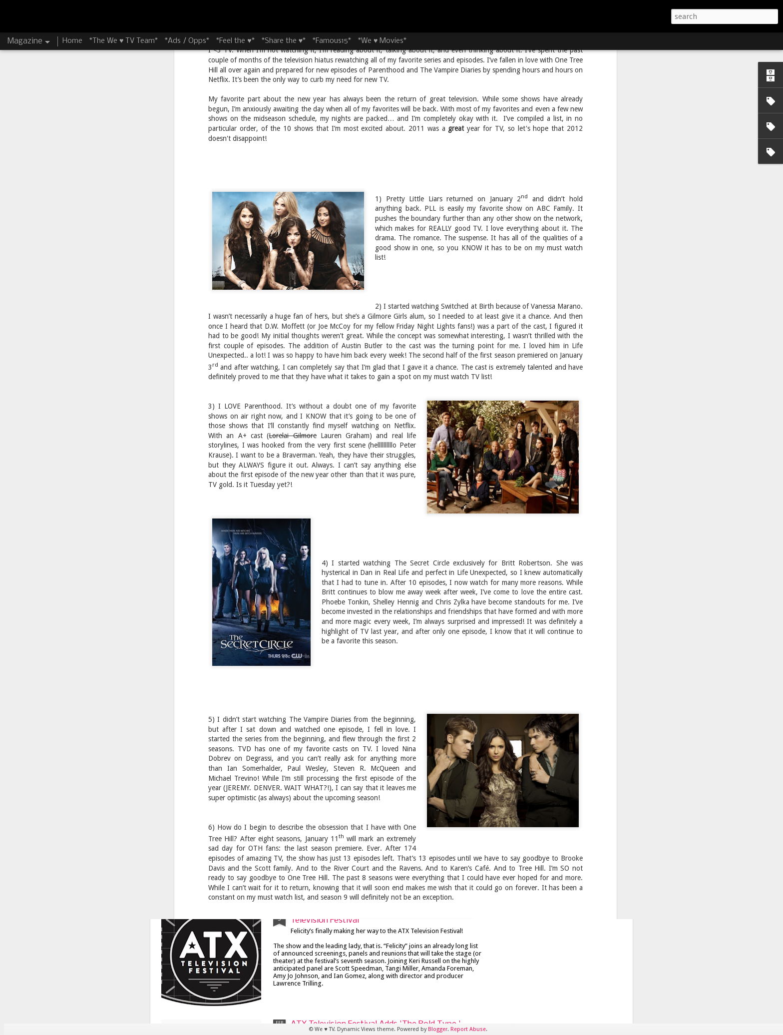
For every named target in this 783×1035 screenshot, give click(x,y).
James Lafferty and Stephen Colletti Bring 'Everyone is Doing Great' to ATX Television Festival (372, 807)
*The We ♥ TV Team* (123, 41)
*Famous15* (332, 41)
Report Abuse (468, 1029)
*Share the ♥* (284, 41)
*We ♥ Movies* (382, 41)
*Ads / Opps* (187, 41)
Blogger (437, 1029)
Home (72, 41)
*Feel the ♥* (235, 41)
